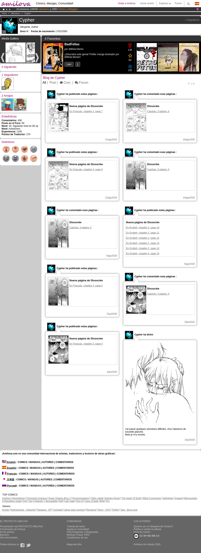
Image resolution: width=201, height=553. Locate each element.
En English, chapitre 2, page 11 (142, 232)
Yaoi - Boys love (128, 509)
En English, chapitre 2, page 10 (142, 227)
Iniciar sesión (147, 3)
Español (9, 468)
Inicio (4, 13)
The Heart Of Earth (131, 498)
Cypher (27, 13)
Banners (4, 534)
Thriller (115, 509)
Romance (91, 509)
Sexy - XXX (104, 509)
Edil (61, 501)
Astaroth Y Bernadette (46, 501)
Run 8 (79, 501)
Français (9, 473)
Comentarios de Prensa (12, 529)
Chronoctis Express (36, 498)
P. (190, 83)
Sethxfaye (168, 498)
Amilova (6, 498)
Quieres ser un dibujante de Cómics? (153, 526)
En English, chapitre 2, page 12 (142, 238)
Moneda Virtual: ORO (78, 534)
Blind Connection (152, 498)
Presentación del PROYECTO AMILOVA (21, 526)
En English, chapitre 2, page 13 (142, 243)
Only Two (28, 501)
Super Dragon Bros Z (59, 498)
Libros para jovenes (74, 509)
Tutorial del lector (76, 526)
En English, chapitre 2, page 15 (142, 253)
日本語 (8, 479)
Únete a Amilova (126, 3)
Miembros (15, 13)
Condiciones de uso (77, 537)
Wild (102, 501)
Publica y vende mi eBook (147, 529)
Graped (179, 498)
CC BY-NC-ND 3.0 (146, 536)
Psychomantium (80, 498)
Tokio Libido (97, 498)
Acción (5, 509)
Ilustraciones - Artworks (23, 509)
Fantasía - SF (44, 509)
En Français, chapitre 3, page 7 (86, 111)
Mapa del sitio (74, 544)
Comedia (57, 509)
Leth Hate (69, 501)
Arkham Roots (112, 498)
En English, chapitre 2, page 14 (142, 248)
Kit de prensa (7, 532)
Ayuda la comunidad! (78, 529)
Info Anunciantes (9, 537)
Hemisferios (18, 498)
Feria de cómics (142, 532)
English (9, 462)
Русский (9, 485)
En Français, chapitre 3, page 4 (86, 343)
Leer (69, 64)
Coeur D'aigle (91, 501)
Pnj (107, 501)
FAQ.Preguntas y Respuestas (82, 532)
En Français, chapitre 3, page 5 (86, 285)
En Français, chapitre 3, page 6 (86, 169)
